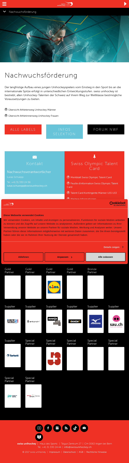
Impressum (54, 452)
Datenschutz (69, 452)
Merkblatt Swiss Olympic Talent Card (91, 177)
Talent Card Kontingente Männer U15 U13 (94, 193)
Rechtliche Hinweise (96, 452)
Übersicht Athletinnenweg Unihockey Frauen (33, 115)
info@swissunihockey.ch (78, 447)
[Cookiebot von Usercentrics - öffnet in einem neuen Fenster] (111, 203)
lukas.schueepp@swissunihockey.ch (27, 185)
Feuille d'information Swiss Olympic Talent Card (92, 185)
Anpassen (64, 257)
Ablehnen (23, 257)
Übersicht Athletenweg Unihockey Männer (32, 109)
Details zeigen (111, 247)
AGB (81, 452)
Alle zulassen (105, 257)
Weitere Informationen (83, 199)
